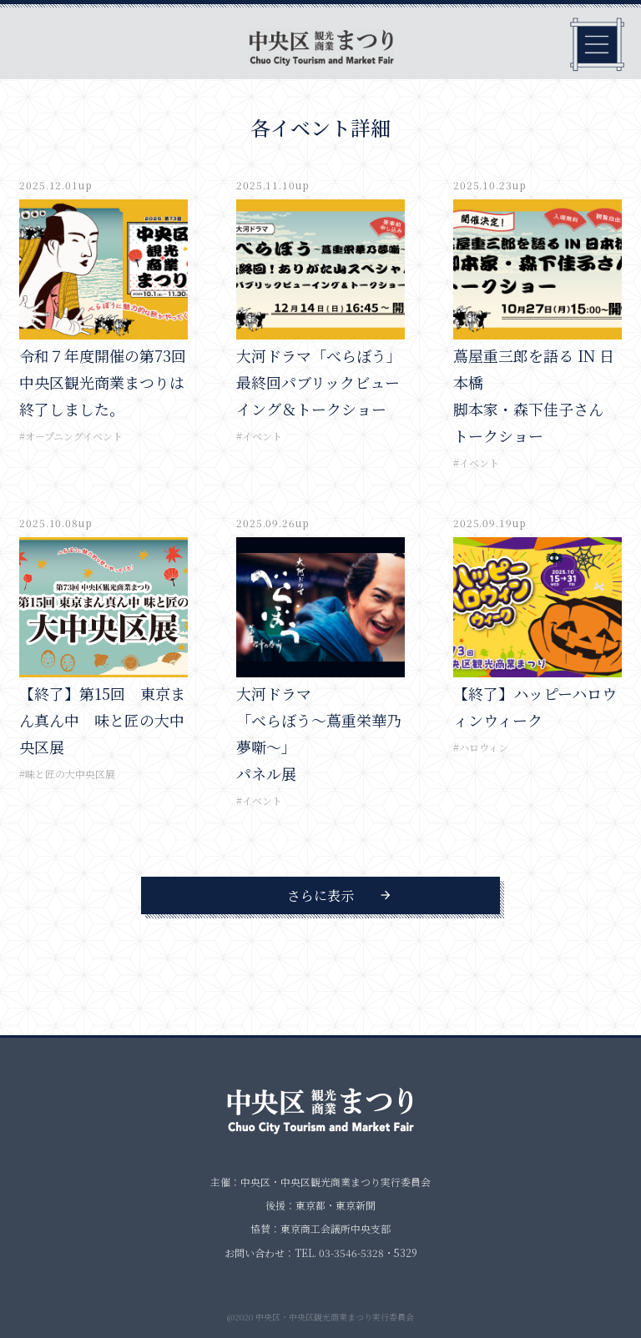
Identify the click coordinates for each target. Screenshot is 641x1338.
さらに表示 (320, 895)
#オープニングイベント (71, 435)
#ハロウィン (480, 747)
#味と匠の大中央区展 (67, 773)
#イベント (259, 435)
